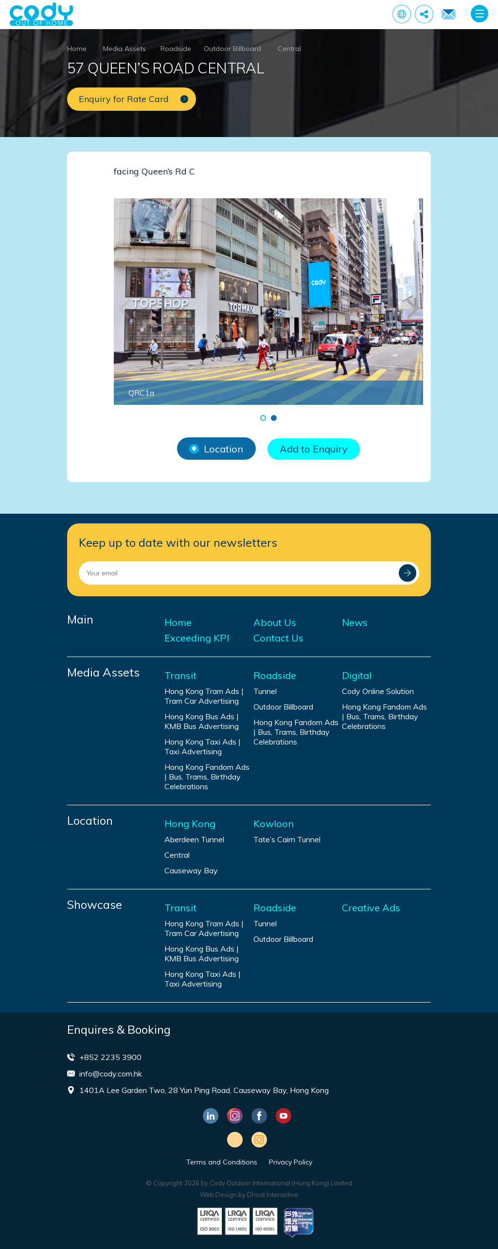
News (355, 622)
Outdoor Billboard (232, 48)
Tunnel (265, 691)
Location (216, 449)
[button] (263, 418)
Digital (357, 675)
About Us (274, 622)
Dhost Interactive (272, 1194)
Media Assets (124, 48)
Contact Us (278, 638)
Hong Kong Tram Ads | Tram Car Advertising (204, 696)
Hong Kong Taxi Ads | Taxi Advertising (202, 746)
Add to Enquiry (314, 449)
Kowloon (273, 824)
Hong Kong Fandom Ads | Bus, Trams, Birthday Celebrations (206, 776)
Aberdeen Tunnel (194, 839)
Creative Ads (371, 908)
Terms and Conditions (221, 1162)
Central (289, 48)
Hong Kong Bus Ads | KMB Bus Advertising (201, 721)
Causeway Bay (191, 870)
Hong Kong (189, 824)
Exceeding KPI (196, 638)
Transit (180, 675)
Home (77, 48)
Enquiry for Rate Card (448, 14)
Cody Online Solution (378, 691)
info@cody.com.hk (110, 1073)
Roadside (175, 48)
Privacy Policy (290, 1162)
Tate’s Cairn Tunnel (286, 839)
